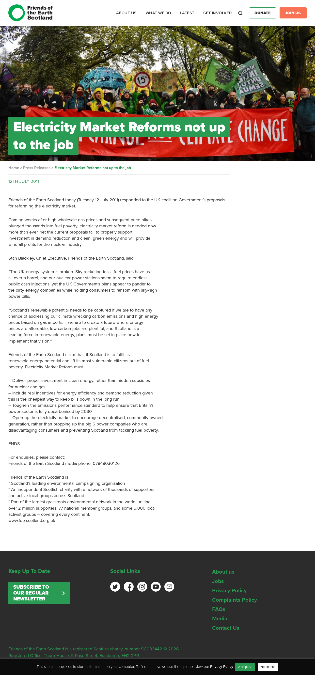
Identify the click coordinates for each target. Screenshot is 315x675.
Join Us (293, 13)
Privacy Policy (229, 590)
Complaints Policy (234, 600)
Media (219, 618)
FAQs (218, 609)
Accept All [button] (245, 667)
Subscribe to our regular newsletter (31, 593)
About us (223, 572)
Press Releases (36, 167)
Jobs (218, 581)
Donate (262, 13)
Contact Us (225, 628)
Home (13, 167)
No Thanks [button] (268, 667)
